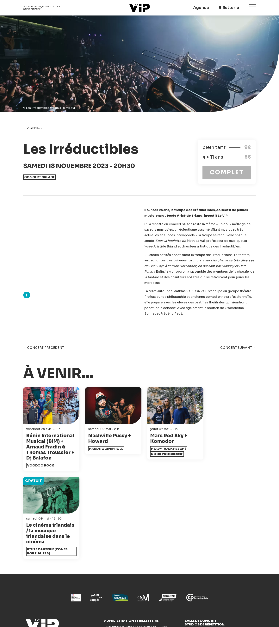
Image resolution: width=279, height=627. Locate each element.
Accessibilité (93, 582)
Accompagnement (156, 575)
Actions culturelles (98, 588)
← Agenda (32, 128)
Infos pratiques (35, 595)
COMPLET (227, 172)
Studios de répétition (100, 595)
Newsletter (69, 556)
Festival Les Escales (217, 575)
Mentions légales (160, 613)
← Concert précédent (43, 348)
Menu (252, 7)
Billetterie (229, 7)
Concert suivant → (238, 348)
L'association (152, 588)
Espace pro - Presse (157, 595)
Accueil (29, 575)
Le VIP (139, 8)
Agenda (201, 7)
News (87, 575)
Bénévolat (150, 582)
